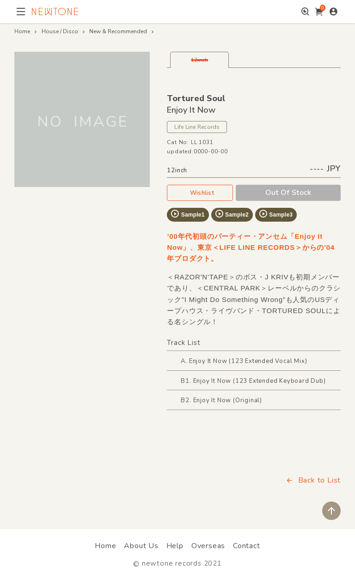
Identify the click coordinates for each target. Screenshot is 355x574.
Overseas (208, 546)
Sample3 (275, 213)
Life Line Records (197, 127)
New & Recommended (118, 31)
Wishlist (200, 192)
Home (22, 31)
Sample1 (187, 213)
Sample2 (231, 213)
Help (175, 546)
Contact (246, 546)
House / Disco (60, 31)
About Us (141, 546)
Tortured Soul (196, 98)
